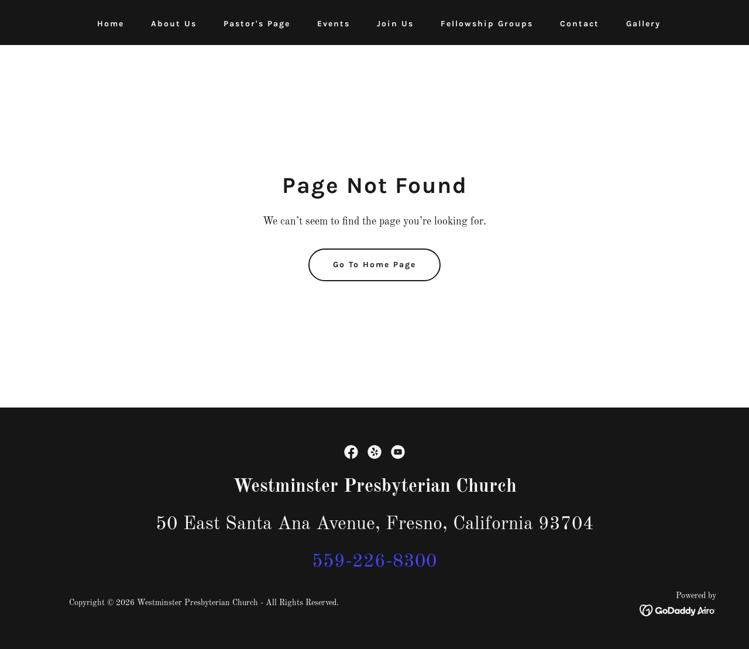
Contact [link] (579, 24)
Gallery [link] (643, 24)
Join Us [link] (395, 24)
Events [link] (333, 24)
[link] (351, 452)
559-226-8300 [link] (374, 562)
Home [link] (110, 24)
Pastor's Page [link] (257, 24)
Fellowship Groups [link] (487, 24)
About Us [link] (174, 24)
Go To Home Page (374, 265)
